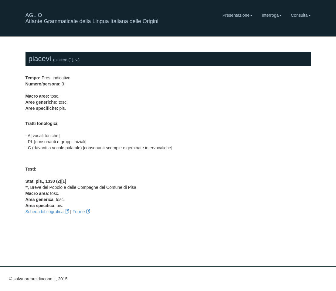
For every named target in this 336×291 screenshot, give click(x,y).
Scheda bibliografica (47, 211)
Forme (81, 211)
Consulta (301, 15)
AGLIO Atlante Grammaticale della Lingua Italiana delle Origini (91, 17)
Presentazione (237, 15)
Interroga (272, 15)
